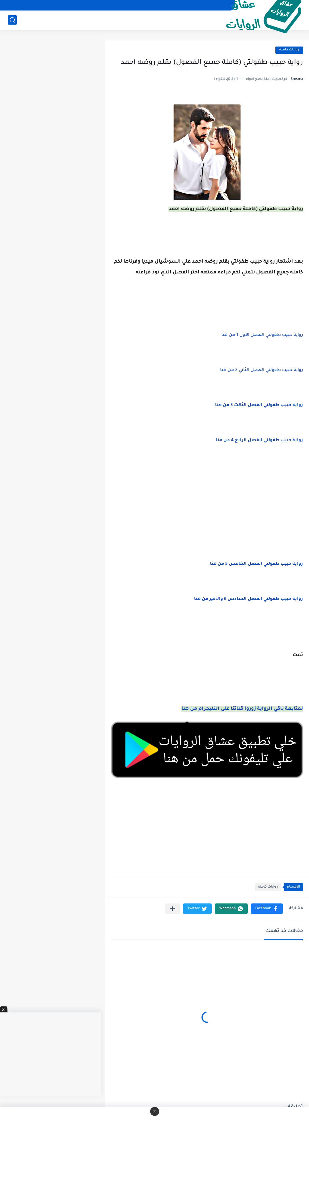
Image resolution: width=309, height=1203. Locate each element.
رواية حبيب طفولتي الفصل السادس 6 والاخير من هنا (248, 599)
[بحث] (12, 20)
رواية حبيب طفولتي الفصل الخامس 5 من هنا (256, 564)
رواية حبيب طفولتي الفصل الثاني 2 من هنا (261, 370)
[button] (267, 908)
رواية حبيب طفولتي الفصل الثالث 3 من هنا (259, 405)
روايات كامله (289, 50)
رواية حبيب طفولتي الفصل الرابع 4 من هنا (259, 440)
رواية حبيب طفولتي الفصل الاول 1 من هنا (262, 335)
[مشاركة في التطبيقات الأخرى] (172, 908)
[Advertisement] (207, 509)
